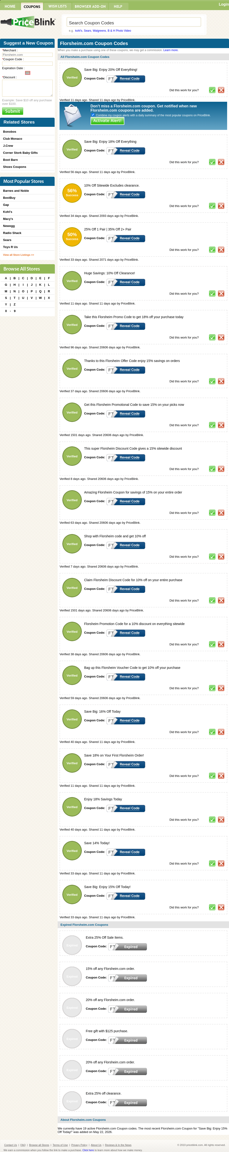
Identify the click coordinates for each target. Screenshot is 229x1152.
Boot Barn (10, 160)
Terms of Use (60, 1145)
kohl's (78, 30)
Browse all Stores (39, 1145)
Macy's (8, 219)
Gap (6, 205)
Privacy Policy (79, 1145)
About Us (96, 1145)
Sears (87, 30)
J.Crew (8, 145)
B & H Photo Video (119, 30)
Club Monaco (12, 138)
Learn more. (171, 50)
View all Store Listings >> (18, 254)
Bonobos (9, 131)
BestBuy (9, 198)
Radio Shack (12, 233)
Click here (88, 1150)
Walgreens (99, 30)
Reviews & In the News (118, 1145)
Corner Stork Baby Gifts (20, 152)
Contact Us (10, 1145)
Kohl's (7, 212)
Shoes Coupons (14, 167)
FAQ (23, 1145)
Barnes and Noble (16, 190)
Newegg (9, 226)
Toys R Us (10, 247)
